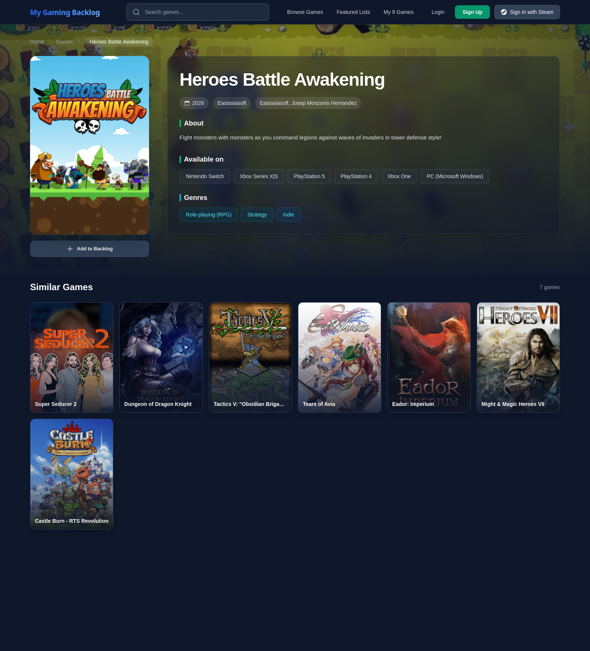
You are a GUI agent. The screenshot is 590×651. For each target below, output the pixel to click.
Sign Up (472, 12)
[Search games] (197, 12)
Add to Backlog (89, 249)
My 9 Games (399, 12)
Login (438, 12)
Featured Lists (353, 12)
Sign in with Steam (527, 12)
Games (64, 42)
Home (37, 42)
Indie (288, 215)
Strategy (257, 215)
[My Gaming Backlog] (72, 12)
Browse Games (305, 12)
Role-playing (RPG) (208, 215)
